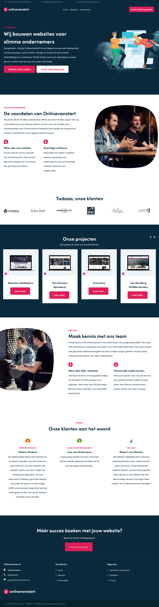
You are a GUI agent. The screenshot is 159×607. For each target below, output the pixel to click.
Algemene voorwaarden (120, 570)
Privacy (113, 580)
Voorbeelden (85, 9)
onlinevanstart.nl (51, 604)
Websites (74, 9)
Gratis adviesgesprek (141, 9)
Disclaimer (114, 575)
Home (65, 9)
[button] (150, 237)
